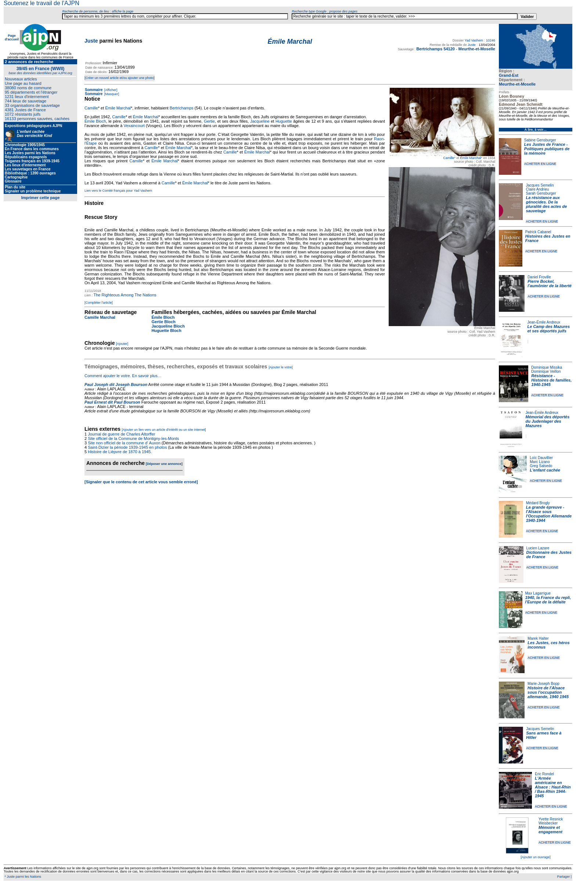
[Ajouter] (122, 344)
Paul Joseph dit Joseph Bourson (115, 384)
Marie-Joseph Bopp (543, 684)
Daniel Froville (539, 277)
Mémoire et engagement (550, 829)
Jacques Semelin (540, 185)
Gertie (209, 121)
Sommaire (93, 90)
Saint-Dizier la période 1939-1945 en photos (127, 447)
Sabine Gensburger (540, 140)
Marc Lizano (540, 462)
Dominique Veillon (546, 371)
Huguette (284, 121)
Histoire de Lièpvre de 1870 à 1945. (120, 451)
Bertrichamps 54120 (435, 49)
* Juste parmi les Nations (22, 876)
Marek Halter (538, 638)
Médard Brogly (538, 503)
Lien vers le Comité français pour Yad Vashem (118, 190)
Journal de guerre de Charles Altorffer (121, 434)
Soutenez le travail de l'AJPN (41, 3)
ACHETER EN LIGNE (540, 164)
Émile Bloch (95, 121)
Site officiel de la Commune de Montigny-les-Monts (133, 438)
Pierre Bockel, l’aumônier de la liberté (550, 283)
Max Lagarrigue (538, 593)
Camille (448, 158)
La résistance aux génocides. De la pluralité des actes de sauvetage (546, 204)
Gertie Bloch (163, 321)
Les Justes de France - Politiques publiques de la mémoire (546, 148)
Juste (91, 41)
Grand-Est (508, 75)
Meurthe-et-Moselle (517, 84)
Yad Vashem (474, 40)
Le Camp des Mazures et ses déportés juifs (549, 328)
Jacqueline (260, 121)
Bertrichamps (182, 108)
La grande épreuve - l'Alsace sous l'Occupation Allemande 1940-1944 (549, 514)
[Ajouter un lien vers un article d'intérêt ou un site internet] (164, 430)
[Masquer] (111, 94)
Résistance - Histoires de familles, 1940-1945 (551, 380)
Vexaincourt (133, 125)
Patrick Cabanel (538, 232)
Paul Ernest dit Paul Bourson (112, 402)
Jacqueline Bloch (167, 326)
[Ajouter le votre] (281, 367)
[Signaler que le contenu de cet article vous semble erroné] (141, 482)
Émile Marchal (470, 158)
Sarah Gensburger (541, 193)
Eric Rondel (544, 774)
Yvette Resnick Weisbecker (551, 821)
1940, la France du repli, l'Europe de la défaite (548, 599)
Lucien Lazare (538, 548)
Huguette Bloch (166, 330)
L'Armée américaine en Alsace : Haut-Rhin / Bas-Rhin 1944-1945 (553, 787)
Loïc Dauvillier (541, 458)
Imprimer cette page (40, 197)
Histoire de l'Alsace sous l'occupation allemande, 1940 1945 (548, 692)
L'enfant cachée (545, 470)
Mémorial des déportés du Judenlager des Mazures (548, 421)
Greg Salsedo (541, 466)
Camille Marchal (99, 317)
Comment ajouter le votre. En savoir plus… (123, 375)
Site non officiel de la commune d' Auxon (124, 443)
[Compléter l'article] (98, 302)
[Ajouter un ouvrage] (535, 857)
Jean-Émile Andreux (544, 322)
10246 (490, 40)
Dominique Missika (546, 367)
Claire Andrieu (537, 189)
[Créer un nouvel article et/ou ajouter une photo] (119, 78)
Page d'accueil (12, 37)
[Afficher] (110, 90)
